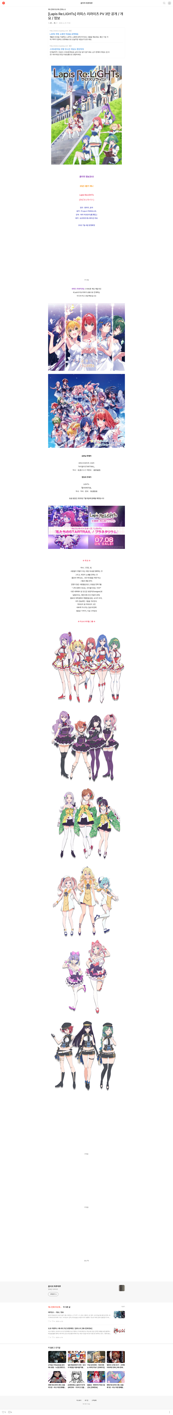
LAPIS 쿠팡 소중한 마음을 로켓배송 (64, 34)
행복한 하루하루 (53, 1289)
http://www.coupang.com (59, 31)
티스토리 (79, 1400)
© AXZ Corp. (86, 1404)
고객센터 (94, 1400)
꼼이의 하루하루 (87, 3)
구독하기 (53, 1294)
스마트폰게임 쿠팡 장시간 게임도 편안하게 (67, 49)
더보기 (123, 1306)
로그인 (86, 1400)
